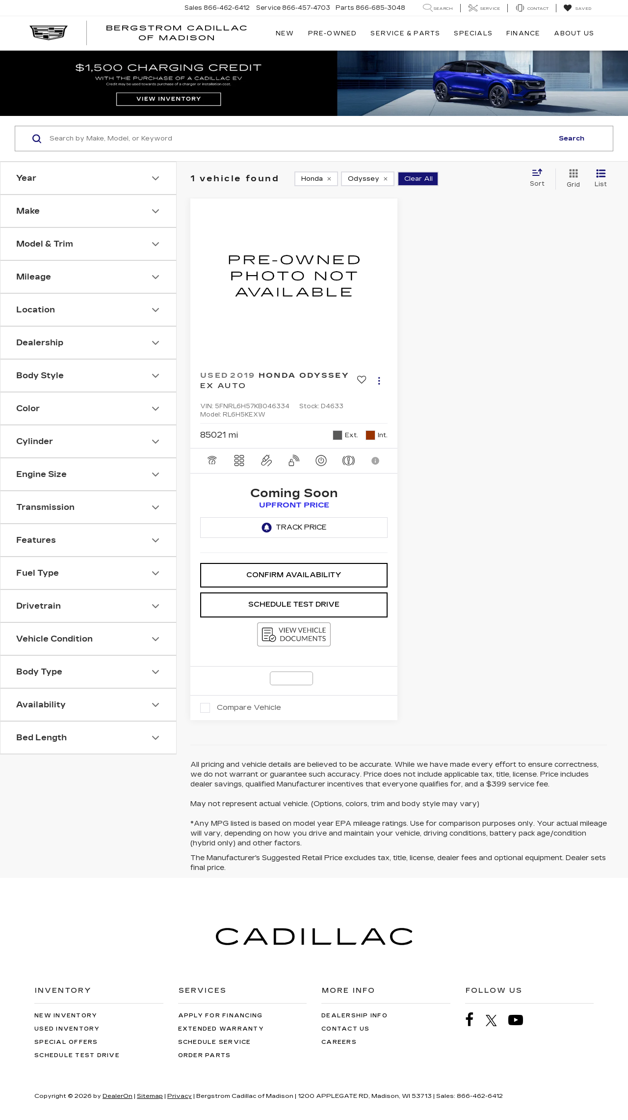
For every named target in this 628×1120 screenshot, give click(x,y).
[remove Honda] (316, 178)
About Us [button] (574, 33)
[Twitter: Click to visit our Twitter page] (496, 1020)
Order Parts (204, 1055)
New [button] (285, 33)
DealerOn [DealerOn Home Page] (117, 1095)
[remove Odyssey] (367, 178)
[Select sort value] (540, 178)
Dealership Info (354, 1015)
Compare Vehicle (249, 707)
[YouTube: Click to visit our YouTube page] (520, 1020)
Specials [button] (473, 33)
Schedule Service (214, 1042)
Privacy (179, 1095)
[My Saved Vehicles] (577, 8)
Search (571, 138)
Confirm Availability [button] (293, 575)
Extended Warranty (221, 1029)
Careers (339, 1042)
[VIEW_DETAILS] (293, 276)
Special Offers (66, 1042)
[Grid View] (571, 178)
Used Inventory (67, 1029)
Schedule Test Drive (294, 604)
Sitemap (150, 1095)
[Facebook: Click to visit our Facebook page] (474, 1020)
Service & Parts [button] (405, 33)
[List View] (600, 178)
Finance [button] (523, 33)
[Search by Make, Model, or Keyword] (300, 138)
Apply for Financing (220, 1015)
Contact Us (345, 1029)
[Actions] (379, 381)
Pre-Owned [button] (332, 33)
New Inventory (65, 1015)
